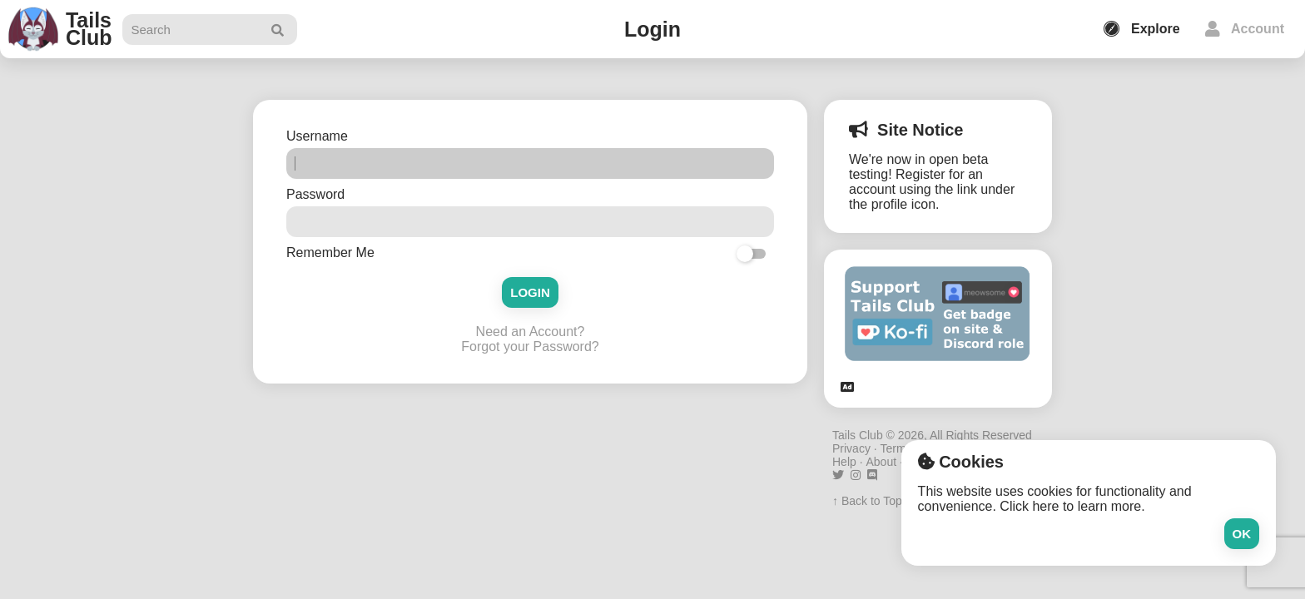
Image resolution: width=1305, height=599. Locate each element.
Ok (1242, 534)
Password (317, 194)
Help (844, 461)
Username (318, 136)
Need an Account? (530, 331)
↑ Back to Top (867, 500)
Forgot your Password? (529, 346)
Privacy (851, 448)
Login (530, 292)
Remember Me (330, 252)
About (881, 461)
